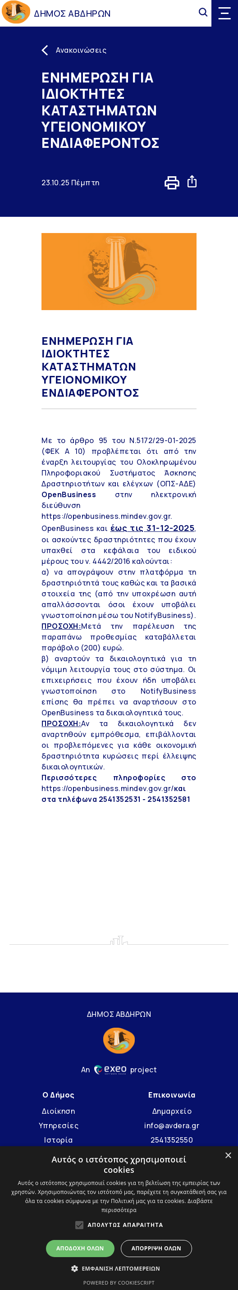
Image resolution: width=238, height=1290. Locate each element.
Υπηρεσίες (59, 1125)
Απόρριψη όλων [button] (156, 1248)
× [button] (227, 1156)
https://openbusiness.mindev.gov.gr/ (107, 788)
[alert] (119, 1218)
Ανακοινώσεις (81, 50)
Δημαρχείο (172, 1111)
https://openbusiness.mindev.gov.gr (105, 516)
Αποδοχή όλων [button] (80, 1248)
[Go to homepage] (16, 13)
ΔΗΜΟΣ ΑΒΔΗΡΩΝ (72, 13)
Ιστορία (58, 1140)
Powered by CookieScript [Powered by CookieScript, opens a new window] (119, 1282)
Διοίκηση (58, 1111)
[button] (119, 1268)
